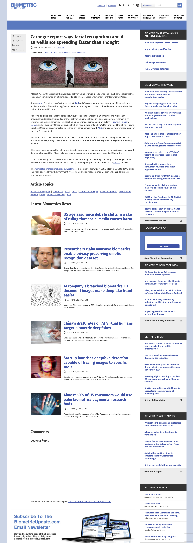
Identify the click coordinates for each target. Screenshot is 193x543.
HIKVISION (125, 191)
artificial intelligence (40, 191)
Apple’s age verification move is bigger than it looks (160, 312)
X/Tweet (19, 41)
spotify (137, 5)
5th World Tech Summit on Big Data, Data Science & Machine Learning (163, 515)
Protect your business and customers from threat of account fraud (163, 424)
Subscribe (112, 6)
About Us (101, 6)
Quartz (116, 162)
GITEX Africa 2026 (163, 495)
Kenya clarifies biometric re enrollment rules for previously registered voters (160, 167)
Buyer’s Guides (82, 17)
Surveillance (81, 52)
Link (17, 45)
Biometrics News (56, 17)
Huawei (114, 121)
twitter (128, 5)
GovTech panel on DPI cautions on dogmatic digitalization (161, 356)
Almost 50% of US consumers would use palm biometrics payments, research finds (98, 399)
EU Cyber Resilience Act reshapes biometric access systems (160, 273)
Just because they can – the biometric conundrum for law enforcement (163, 282)
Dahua (34, 124)
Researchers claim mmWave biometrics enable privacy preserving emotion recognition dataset (97, 253)
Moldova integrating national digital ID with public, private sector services (163, 144)
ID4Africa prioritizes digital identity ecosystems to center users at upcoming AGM (162, 391)
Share (18, 36)
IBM (76, 103)
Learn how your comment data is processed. (89, 501)
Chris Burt (61, 47)
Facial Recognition (67, 52)
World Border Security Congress (163, 538)
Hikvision (123, 121)
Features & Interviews (95, 17)
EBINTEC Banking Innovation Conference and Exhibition (163, 527)
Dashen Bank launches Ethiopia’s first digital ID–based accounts (163, 135)
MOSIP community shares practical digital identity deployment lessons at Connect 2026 (162, 367)
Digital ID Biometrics (155, 400)
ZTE (69, 194)
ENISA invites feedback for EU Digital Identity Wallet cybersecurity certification (163, 200)
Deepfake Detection (154, 56)
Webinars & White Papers (149, 17)
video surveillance (56, 194)
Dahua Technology (88, 191)
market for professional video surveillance (55, 168)
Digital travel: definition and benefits (163, 465)
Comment (20, 50)
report (40, 103)
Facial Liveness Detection (157, 69)
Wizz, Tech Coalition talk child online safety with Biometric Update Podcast (163, 291)
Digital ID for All (70, 17)
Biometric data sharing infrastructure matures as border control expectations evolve (163, 94)
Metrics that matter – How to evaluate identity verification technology (159, 456)
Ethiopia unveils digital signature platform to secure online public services (161, 188)
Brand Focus (121, 17)
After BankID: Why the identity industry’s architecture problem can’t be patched (163, 302)
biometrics (58, 191)
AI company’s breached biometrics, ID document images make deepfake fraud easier (98, 290)
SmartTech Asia (163, 505)
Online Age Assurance (155, 62)
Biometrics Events (164, 17)
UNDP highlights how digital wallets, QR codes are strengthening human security (162, 379)
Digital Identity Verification (158, 49)
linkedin (124, 5)
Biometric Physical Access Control (161, 42)
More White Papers (154, 471)
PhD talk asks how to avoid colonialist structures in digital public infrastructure (163, 346)
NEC (100, 127)
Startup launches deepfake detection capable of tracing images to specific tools (96, 362)
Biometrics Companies (133, 17)
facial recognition (108, 191)
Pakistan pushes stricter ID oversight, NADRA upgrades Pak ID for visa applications (163, 116)
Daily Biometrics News (155, 220)
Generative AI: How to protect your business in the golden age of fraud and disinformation (162, 444)
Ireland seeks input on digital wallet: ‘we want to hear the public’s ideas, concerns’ (162, 212)
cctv (67, 191)
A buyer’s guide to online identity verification (161, 433)
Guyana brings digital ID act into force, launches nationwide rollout (161, 105)
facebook (133, 5)
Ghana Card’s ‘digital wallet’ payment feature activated (163, 126)
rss (119, 5)
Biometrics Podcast (179, 17)
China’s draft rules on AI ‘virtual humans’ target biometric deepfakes (99, 325)
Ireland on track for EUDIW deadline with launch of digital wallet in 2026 (162, 177)
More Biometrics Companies (158, 258)
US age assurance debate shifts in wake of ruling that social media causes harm (98, 216)
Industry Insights (109, 17)
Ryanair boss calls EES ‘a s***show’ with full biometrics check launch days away (162, 155)
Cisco (74, 191)
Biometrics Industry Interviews (160, 320)
